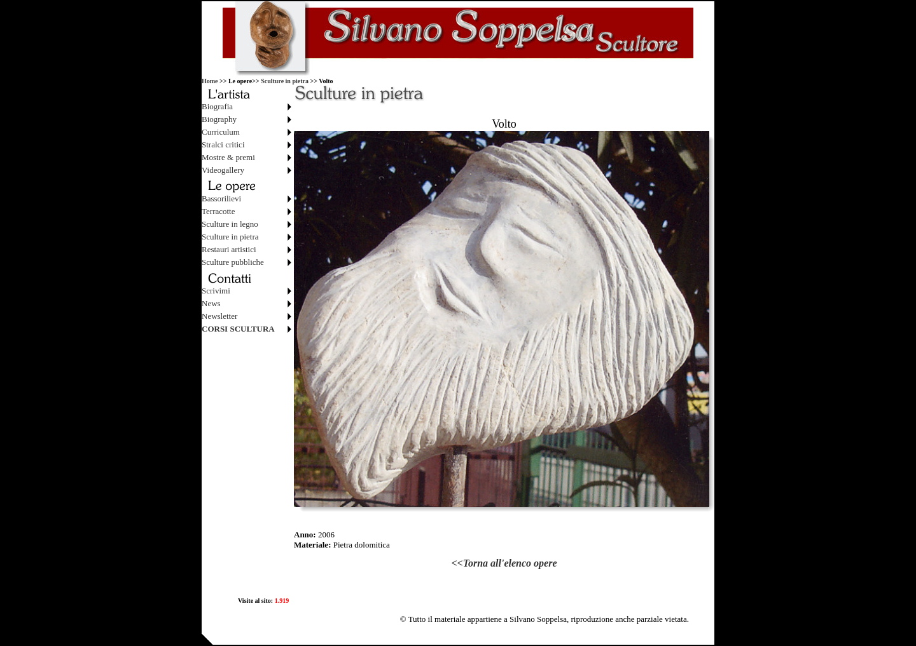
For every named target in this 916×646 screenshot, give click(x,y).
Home (210, 80)
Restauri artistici (229, 249)
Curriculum (221, 132)
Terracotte (218, 211)
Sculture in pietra (285, 80)
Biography (219, 119)
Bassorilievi (221, 198)
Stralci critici (223, 144)
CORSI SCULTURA (238, 328)
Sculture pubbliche (233, 262)
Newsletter (219, 316)
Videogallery (223, 170)
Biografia (217, 106)
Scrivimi (216, 290)
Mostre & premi (228, 157)
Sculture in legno (230, 224)
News (211, 303)
